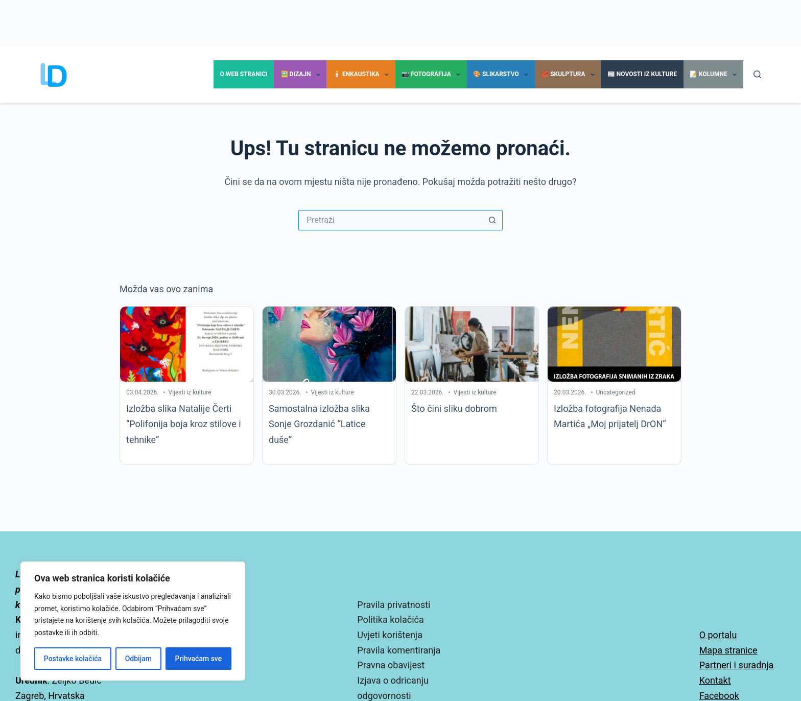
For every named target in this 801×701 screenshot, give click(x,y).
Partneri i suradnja (736, 665)
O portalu (718, 634)
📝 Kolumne (715, 74)
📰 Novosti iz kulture (642, 74)
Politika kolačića (390, 619)
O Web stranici (244, 74)
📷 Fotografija (433, 74)
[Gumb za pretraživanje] (492, 220)
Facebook (719, 695)
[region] (132, 621)
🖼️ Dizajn (302, 74)
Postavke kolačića (73, 659)
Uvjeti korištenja (389, 634)
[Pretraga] (757, 74)
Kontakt (715, 680)
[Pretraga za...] (390, 220)
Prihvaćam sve (198, 659)
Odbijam (138, 659)
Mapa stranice (728, 650)
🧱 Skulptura (570, 74)
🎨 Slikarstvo (502, 74)
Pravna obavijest (391, 665)
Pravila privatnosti (393, 604)
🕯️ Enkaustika (363, 74)
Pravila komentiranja (398, 650)
